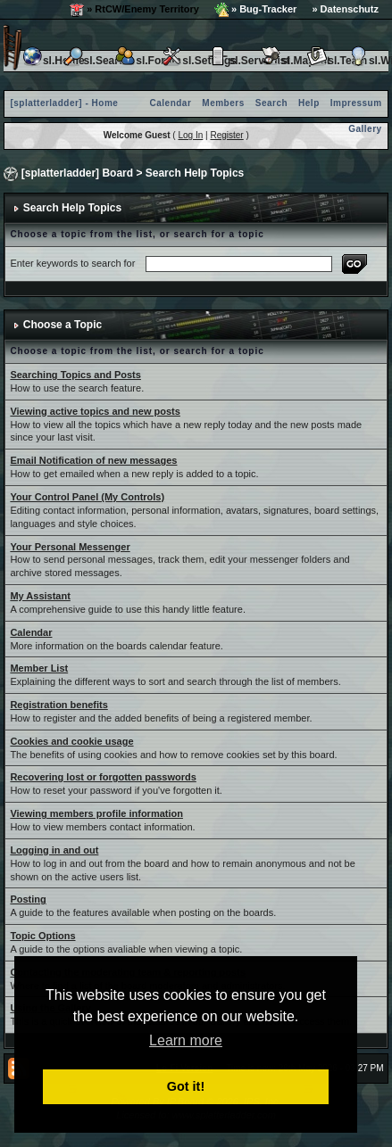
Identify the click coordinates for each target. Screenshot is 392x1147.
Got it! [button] (185, 1086)
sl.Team (336, 60)
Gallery (364, 129)
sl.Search (97, 60)
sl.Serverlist (248, 60)
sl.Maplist (295, 60)
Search (271, 103)
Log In (190, 135)
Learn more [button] (185, 1040)
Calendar (171, 103)
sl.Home (53, 60)
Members (223, 103)
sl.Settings (199, 60)
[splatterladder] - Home (64, 103)
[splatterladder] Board (77, 173)
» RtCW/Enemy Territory (134, 10)
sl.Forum (147, 60)
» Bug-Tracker (255, 10)
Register (226, 135)
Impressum (356, 103)
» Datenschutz (345, 9)
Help (309, 103)
